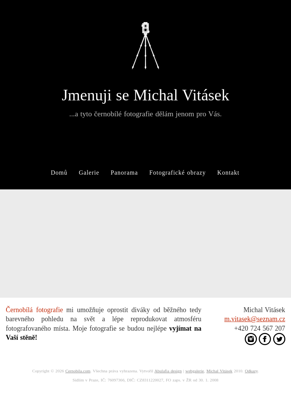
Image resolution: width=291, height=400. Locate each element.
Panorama (124, 172)
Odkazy (251, 371)
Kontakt (228, 172)
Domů (59, 172)
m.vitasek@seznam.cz (254, 319)
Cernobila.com (77, 371)
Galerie (89, 172)
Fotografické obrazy (177, 172)
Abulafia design (168, 371)
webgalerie (194, 371)
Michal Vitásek (220, 371)
